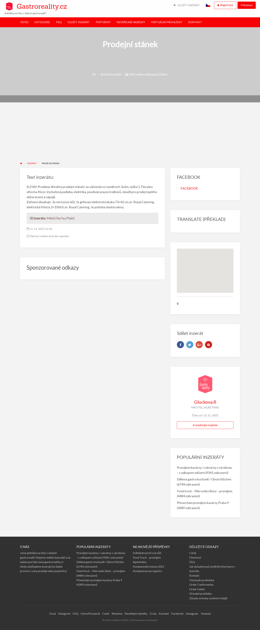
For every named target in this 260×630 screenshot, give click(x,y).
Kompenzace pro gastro (147, 571)
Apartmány (139, 562)
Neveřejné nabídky (136, 613)
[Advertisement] (130, 135)
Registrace (226, 5)
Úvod (52, 613)
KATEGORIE (42, 22)
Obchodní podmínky (201, 580)
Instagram (192, 613)
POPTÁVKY (103, 22)
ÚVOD (24, 22)
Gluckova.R (205, 402)
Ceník (192, 552)
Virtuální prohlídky (200, 593)
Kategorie (64, 613)
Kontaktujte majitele (205, 425)
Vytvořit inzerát (90, 613)
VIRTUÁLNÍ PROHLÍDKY (166, 22)
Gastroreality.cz (42, 6)
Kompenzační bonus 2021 (148, 566)
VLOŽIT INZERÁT (187, 5)
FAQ (59, 22)
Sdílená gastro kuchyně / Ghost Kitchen (204, 479)
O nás (153, 613)
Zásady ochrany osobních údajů (208, 598)
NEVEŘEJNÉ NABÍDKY (131, 22)
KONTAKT (195, 22)
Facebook (177, 613)
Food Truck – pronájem (147, 557)
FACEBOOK (189, 188)
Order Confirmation (201, 584)
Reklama (117, 613)
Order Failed (197, 589)
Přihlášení (246, 5)
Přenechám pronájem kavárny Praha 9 (203, 503)
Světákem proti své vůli (147, 552)
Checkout (195, 557)
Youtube (206, 613)
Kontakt (194, 575)
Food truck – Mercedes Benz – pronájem (204, 491)
